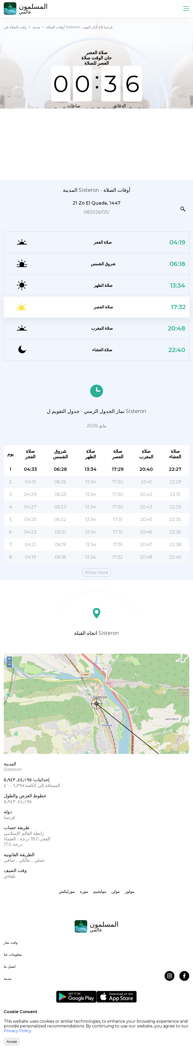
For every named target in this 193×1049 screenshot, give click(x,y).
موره (84, 891)
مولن (115, 891)
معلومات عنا (13, 954)
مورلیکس (67, 891)
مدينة (36, 27)
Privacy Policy (17, 1030)
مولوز (129, 891)
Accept (12, 1041)
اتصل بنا (10, 966)
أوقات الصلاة (55, 27)
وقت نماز (11, 942)
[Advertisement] (96, 144)
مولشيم (99, 891)
